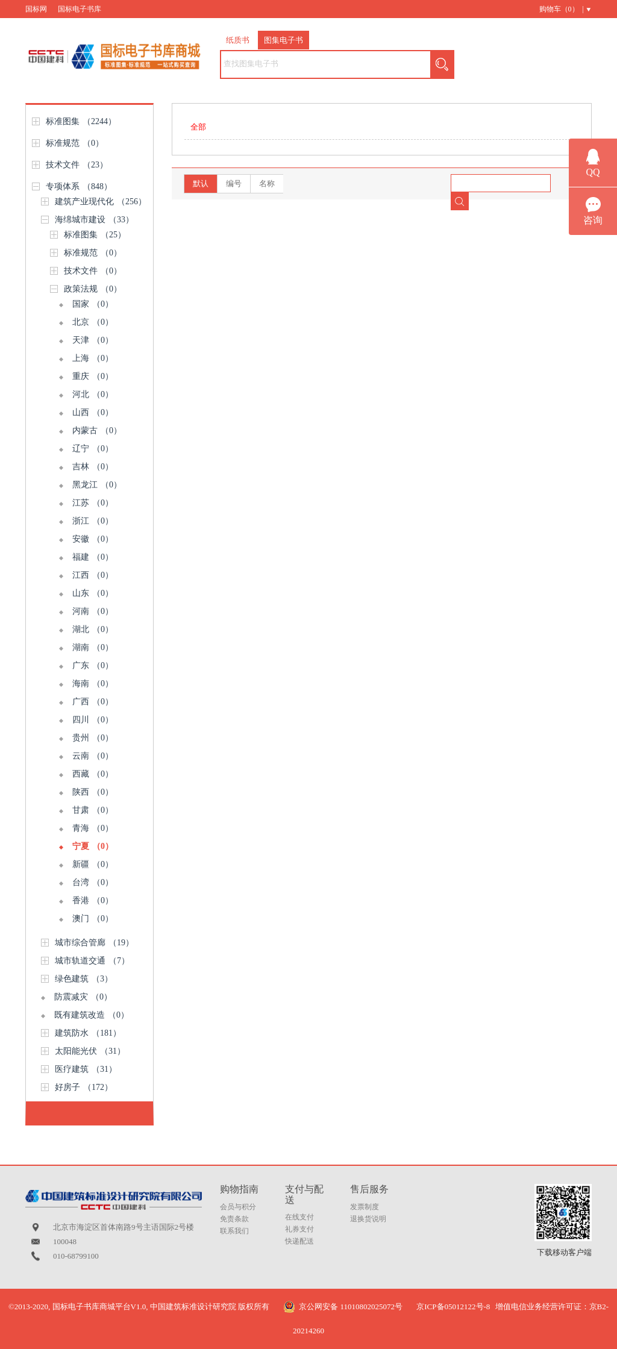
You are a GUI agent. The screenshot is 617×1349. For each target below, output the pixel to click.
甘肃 (92, 810)
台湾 (92, 882)
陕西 (92, 792)
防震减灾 (83, 996)
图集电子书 (283, 40)
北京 (92, 322)
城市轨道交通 (92, 960)
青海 (92, 828)
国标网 (36, 9)
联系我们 (234, 1231)
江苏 (92, 502)
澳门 (92, 918)
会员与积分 (238, 1207)
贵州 (92, 737)
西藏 (92, 773)
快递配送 (299, 1241)
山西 (92, 412)
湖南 (92, 647)
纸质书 (237, 40)
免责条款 (234, 1219)
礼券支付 (299, 1229)
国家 (92, 303)
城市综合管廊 (94, 942)
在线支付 (299, 1217)
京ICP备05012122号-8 (453, 1306)
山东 (92, 593)
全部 (198, 126)
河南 (92, 611)
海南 (92, 683)
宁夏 (92, 846)
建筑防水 (88, 1033)
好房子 (84, 1087)
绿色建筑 (84, 978)
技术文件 (77, 164)
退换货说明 (368, 1219)
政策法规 (93, 288)
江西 (92, 575)
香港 (92, 900)
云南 (92, 755)
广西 (92, 701)
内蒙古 (97, 430)
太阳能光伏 (90, 1051)
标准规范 (75, 143)
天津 (92, 340)
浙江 (92, 520)
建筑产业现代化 (100, 201)
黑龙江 (97, 484)
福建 (92, 557)
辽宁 (92, 448)
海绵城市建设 (94, 219)
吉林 (92, 466)
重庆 (92, 376)
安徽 (92, 538)
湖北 (92, 629)
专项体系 (79, 186)
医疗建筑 (86, 1069)
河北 (92, 394)
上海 (92, 358)
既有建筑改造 (91, 1014)
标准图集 (81, 121)
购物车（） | (561, 9)
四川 (92, 719)
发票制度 (364, 1207)
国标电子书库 (79, 9)
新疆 (92, 864)
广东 (92, 665)
